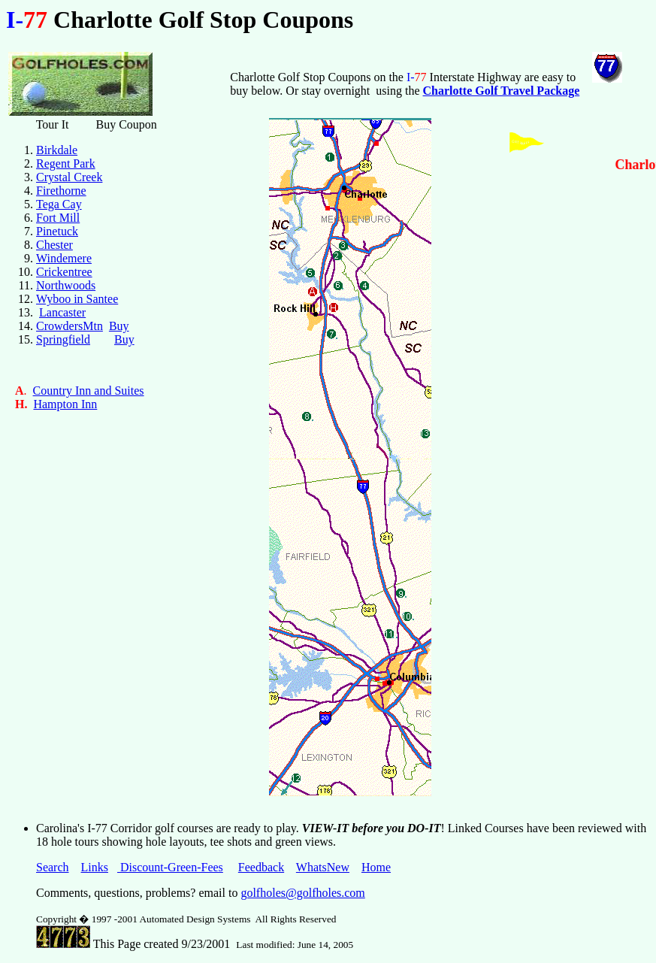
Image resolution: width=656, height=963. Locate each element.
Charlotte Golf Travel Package (501, 90)
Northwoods (65, 285)
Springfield (63, 339)
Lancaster (62, 312)
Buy (119, 325)
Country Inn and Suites (88, 390)
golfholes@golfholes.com (302, 892)
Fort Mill (58, 217)
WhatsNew (322, 867)
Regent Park (65, 163)
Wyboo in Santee (77, 298)
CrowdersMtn (69, 325)
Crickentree (64, 271)
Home (376, 867)
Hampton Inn (65, 404)
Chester (54, 244)
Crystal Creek (69, 177)
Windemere (64, 258)
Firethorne (61, 190)
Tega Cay (59, 204)
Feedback (261, 867)
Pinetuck (57, 231)
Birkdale (56, 150)
